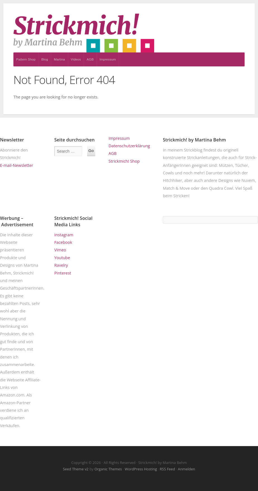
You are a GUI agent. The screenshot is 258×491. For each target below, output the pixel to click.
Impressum (108, 59)
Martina (59, 59)
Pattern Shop (25, 59)
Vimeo (60, 249)
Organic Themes (108, 468)
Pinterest (62, 273)
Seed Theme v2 (76, 468)
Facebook (63, 242)
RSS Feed (167, 468)
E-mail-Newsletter (16, 165)
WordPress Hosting (141, 468)
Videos (76, 59)
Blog (44, 59)
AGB (90, 59)
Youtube (62, 257)
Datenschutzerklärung (129, 145)
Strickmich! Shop (124, 161)
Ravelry (61, 265)
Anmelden (186, 468)
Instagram (63, 234)
